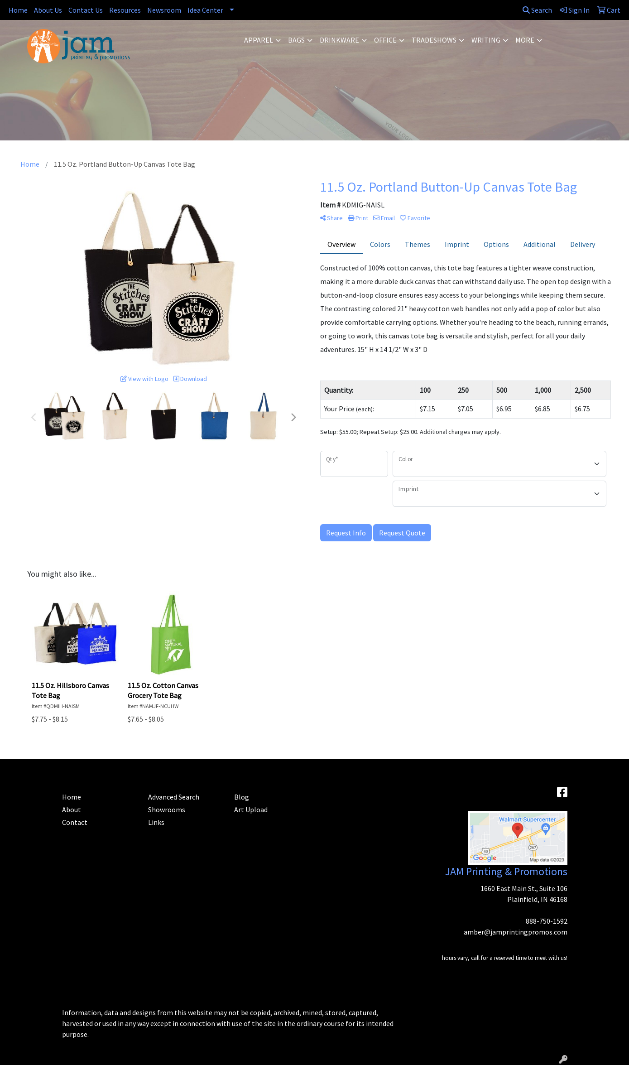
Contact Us (85, 9)
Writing (485, 39)
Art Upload (251, 809)
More (524, 39)
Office (385, 39)
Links (156, 822)
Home (18, 9)
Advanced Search (173, 796)
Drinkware (339, 39)
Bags (296, 39)
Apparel (258, 39)
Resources (125, 9)
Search (537, 9)
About (71, 809)
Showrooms (166, 809)
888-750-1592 (546, 920)
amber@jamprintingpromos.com (515, 931)
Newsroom (164, 9)
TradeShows (434, 39)
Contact (74, 822)
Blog (241, 796)
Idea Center (205, 9)
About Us (48, 9)
